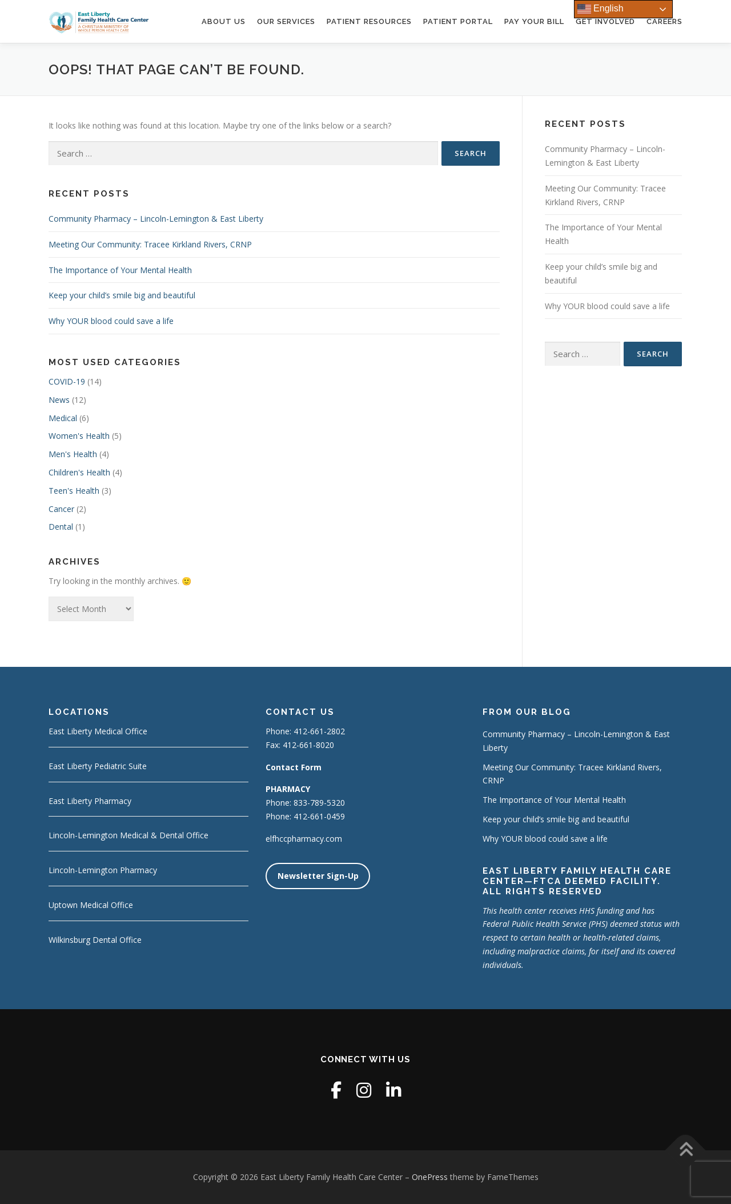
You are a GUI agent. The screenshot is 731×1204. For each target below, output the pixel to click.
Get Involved (605, 21)
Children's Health (79, 472)
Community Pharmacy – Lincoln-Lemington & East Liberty (156, 218)
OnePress (430, 1176)
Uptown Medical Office (91, 904)
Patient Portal (458, 21)
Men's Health (73, 454)
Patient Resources (369, 21)
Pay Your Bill (534, 21)
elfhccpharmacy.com (304, 838)
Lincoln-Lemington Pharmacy (103, 870)
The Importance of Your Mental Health (120, 270)
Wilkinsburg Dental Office (95, 939)
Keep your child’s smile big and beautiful (122, 295)
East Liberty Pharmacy (90, 800)
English (600, 9)
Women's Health (79, 435)
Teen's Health (74, 490)
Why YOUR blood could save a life (111, 320)
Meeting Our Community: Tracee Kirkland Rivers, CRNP (150, 244)
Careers (664, 21)
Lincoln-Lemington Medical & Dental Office (128, 835)
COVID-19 (67, 381)
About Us (224, 21)
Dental (61, 526)
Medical (63, 418)
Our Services (286, 21)
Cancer (61, 508)
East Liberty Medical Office (98, 731)
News (59, 399)
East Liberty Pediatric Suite (98, 766)
